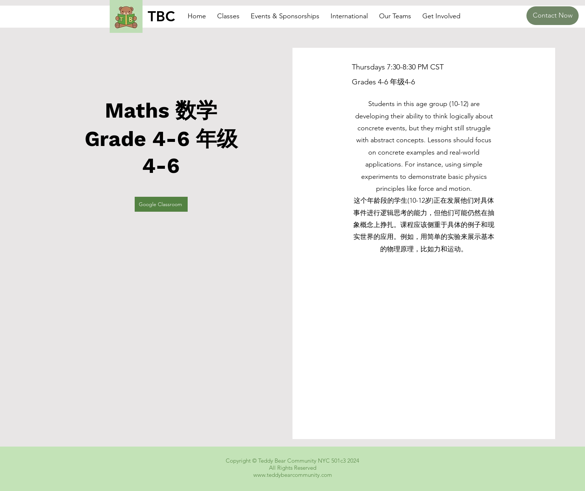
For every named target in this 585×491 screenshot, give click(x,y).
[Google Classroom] (161, 204)
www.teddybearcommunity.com (292, 474)
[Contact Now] (552, 15)
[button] (228, 16)
